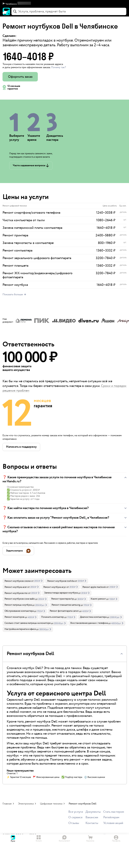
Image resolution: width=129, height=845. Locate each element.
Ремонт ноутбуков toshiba (60, 581)
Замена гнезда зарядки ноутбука (61, 593)
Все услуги (75, 812)
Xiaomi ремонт (98, 599)
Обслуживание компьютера (19, 611)
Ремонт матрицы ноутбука (18, 605)
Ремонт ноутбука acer (16, 587)
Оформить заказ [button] (20, 76)
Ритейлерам (111, 817)
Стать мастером (113, 812)
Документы (93, 812)
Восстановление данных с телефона (89, 623)
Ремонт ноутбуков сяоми (18, 581)
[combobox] (68, 11)
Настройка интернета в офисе (20, 629)
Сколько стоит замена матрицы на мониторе (28, 623)
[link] (24, 581)
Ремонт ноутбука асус (54, 587)
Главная (7, 804)
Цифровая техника (51, 804)
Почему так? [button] (58, 67)
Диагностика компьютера (93, 617)
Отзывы (73, 823)
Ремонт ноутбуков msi (16, 593)
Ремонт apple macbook (94, 587)
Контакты (91, 823)
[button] (64, 4)
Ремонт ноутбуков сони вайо (20, 599)
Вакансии (91, 817)
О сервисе (75, 817)
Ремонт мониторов (14, 617)
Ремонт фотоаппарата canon (64, 611)
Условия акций (113, 823)
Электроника (26, 804)
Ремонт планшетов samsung (66, 605)
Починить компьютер (52, 617)
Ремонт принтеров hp (62, 599)
